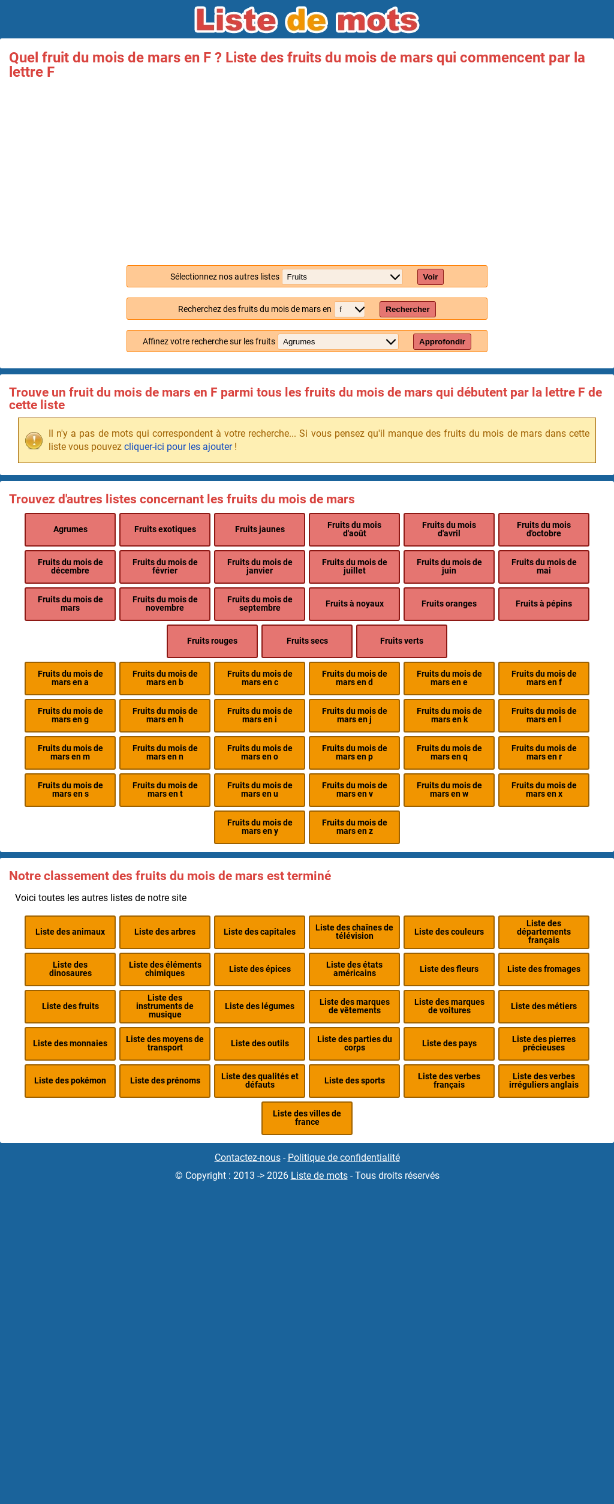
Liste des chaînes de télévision (354, 932)
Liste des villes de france (307, 1118)
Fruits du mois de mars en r (544, 752)
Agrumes (70, 529)
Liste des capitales (260, 932)
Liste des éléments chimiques (165, 969)
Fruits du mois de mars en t (165, 789)
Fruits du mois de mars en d (354, 678)
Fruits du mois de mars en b (165, 678)
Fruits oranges (449, 604)
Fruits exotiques (165, 529)
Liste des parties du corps (354, 1043)
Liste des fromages (543, 969)
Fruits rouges (212, 641)
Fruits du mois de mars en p (354, 752)
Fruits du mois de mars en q (449, 752)
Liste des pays (449, 1043)
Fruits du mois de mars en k (449, 715)
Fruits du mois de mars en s (70, 789)
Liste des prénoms (165, 1081)
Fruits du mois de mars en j (354, 715)
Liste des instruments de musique (165, 1006)
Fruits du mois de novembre (165, 604)
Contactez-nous (248, 1157)
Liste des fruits (70, 1006)
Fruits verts (401, 641)
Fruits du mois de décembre (70, 566)
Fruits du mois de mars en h (165, 715)
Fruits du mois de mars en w (449, 789)
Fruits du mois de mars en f (544, 678)
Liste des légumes (259, 1006)
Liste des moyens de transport (165, 1043)
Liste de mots (319, 1175)
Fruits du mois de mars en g (70, 715)
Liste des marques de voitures (449, 1006)
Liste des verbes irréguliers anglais (544, 1080)
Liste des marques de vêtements (355, 1006)
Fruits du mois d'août (354, 529)
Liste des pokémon (70, 1081)
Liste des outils (260, 1043)
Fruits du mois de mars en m (70, 752)
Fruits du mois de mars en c (260, 678)
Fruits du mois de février (165, 566)
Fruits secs (307, 641)
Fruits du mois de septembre (260, 604)
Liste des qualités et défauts (260, 1080)
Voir (430, 276)
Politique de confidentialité (344, 1157)
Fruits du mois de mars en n (165, 752)
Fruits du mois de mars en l (544, 715)
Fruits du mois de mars (70, 604)
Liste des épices (260, 969)
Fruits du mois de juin (449, 566)
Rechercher (407, 309)
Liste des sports (354, 1081)
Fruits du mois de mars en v (354, 789)
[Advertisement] (307, 169)
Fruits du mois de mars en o (260, 752)
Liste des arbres (164, 932)
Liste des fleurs (449, 969)
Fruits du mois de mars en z (354, 827)
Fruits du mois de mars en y (260, 827)
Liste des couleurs (449, 932)
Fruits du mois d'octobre (544, 529)
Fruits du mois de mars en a (70, 678)
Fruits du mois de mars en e (449, 678)
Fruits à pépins (544, 604)
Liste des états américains (354, 969)
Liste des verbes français (449, 1080)
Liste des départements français (544, 932)
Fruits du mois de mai (544, 566)
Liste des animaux (70, 932)
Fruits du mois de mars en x (544, 789)
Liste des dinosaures (70, 969)
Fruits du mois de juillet (354, 566)
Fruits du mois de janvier (260, 566)
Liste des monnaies (70, 1043)
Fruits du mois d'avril (449, 529)
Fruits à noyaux (355, 604)
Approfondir (442, 341)
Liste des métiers (544, 1006)
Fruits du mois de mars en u (260, 789)
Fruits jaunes (260, 529)
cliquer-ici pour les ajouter (178, 446)
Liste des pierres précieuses (544, 1043)
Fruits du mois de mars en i (260, 715)
